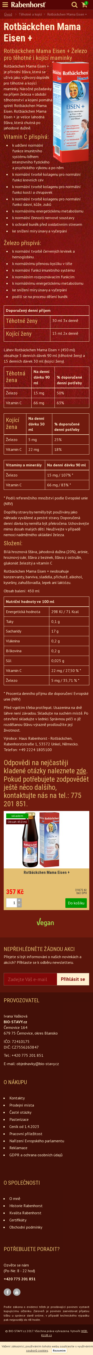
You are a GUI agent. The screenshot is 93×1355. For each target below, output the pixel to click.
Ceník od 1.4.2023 (24, 1126)
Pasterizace (19, 1119)
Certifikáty (17, 1219)
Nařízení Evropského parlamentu (36, 1140)
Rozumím (59, 1350)
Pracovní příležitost (25, 1133)
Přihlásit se (73, 979)
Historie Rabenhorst (26, 1205)
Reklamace (18, 1147)
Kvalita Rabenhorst (25, 1212)
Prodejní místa (21, 1105)
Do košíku (76, 902)
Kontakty (17, 1097)
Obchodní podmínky (25, 1227)
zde (81, 771)
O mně (14, 1198)
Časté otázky (20, 1112)
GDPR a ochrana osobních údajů (36, 1154)
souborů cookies (37, 1350)
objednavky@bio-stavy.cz (38, 1063)
